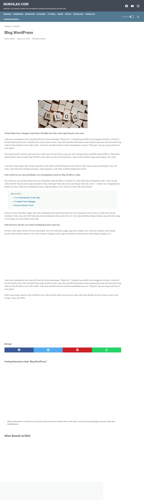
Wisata (69, 12)
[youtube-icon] (131, 4)
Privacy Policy (81, 494)
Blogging (42, 12)
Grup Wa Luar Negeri (115, 72)
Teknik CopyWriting (114, 83)
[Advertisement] (49, 69)
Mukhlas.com (17, 2)
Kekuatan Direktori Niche (23, 213)
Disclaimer (70, 494)
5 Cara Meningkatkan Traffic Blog (27, 205)
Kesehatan (31, 12)
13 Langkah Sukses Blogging (24, 209)
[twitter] (38, 360)
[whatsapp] (83, 360)
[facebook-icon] (125, 4)
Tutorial (52, 12)
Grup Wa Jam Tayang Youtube (119, 68)
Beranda (8, 12)
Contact (60, 494)
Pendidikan (19, 12)
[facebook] (15, 360)
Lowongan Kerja (12, 17)
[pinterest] (61, 360)
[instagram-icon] (137, 4)
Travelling (79, 12)
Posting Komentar (39, 37)
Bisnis (61, 12)
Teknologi (91, 12)
